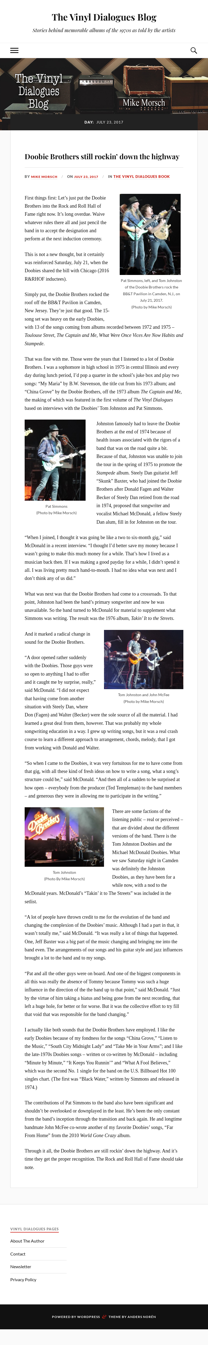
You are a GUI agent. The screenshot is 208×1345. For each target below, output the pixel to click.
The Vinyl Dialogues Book (146, 192)
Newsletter (20, 1282)
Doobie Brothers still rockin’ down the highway (103, 162)
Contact (17, 1269)
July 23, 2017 (89, 192)
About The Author (27, 1256)
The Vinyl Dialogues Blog (104, 16)
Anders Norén (142, 1332)
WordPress (88, 1332)
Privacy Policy (23, 1294)
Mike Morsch (45, 192)
